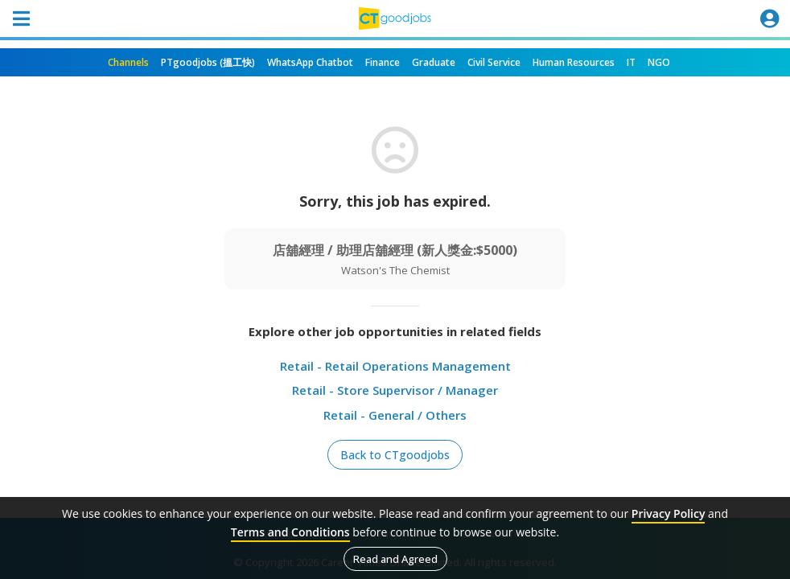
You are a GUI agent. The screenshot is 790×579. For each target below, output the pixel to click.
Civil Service (493, 62)
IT (631, 62)
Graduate (433, 62)
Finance (382, 62)
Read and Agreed (395, 559)
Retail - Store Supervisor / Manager (395, 390)
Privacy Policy (669, 513)
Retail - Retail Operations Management (395, 366)
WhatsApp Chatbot (310, 62)
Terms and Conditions (290, 532)
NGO (659, 62)
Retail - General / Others (395, 415)
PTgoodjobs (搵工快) (208, 62)
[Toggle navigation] (20, 18)
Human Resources (574, 62)
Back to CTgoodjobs (395, 454)
